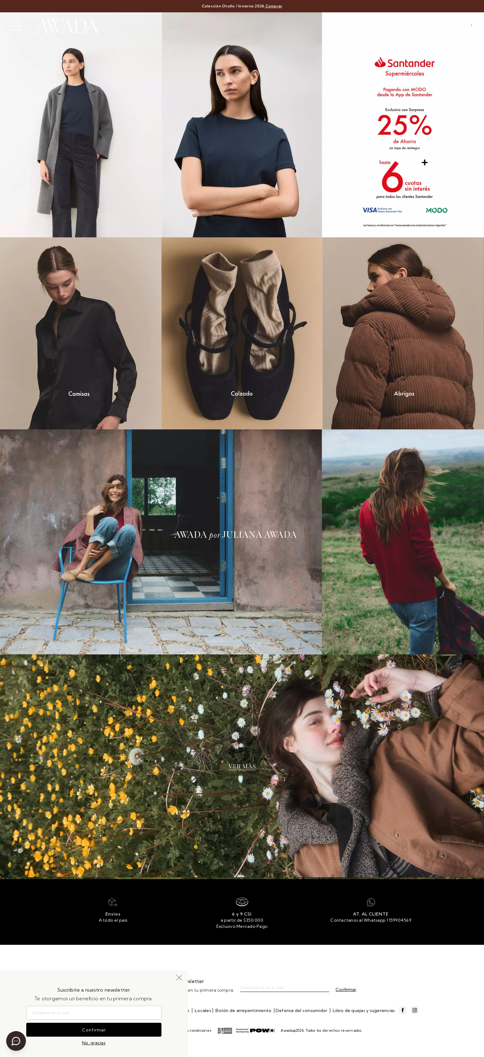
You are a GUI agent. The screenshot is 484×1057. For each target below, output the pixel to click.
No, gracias (94, 1043)
